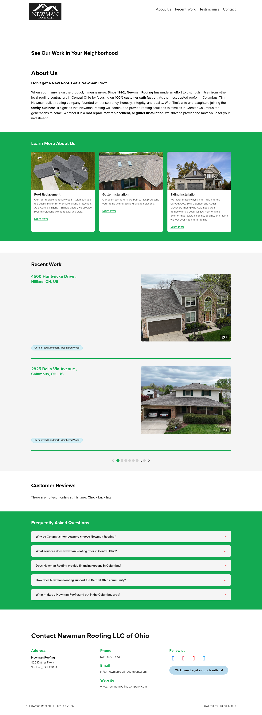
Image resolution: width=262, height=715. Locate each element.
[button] (113, 460)
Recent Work (185, 9)
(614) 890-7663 (110, 656)
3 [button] (125, 460)
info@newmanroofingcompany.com (123, 671)
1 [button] (117, 460)
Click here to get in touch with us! (199, 670)
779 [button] (144, 460)
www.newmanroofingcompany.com (123, 686)
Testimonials (209, 9)
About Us (163, 9)
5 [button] (133, 460)
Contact (229, 9)
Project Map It (227, 706)
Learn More (41, 218)
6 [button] (137, 460)
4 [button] (129, 460)
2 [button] (122, 460)
